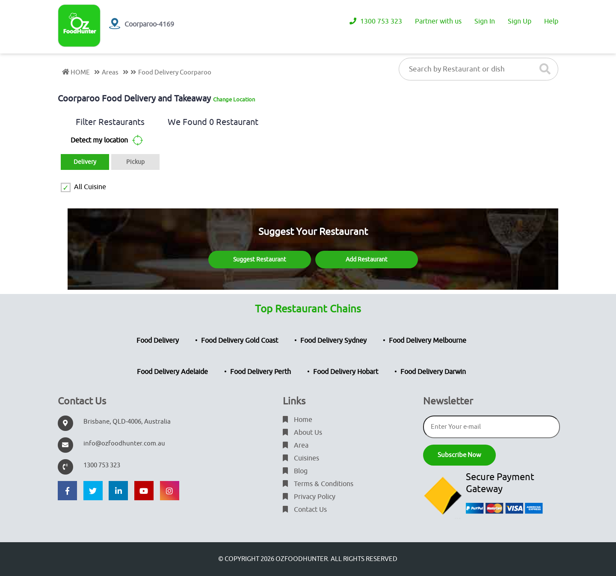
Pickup (135, 162)
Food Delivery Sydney (333, 340)
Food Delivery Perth (260, 372)
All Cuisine (90, 187)
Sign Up (519, 21)
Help (551, 21)
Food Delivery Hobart (345, 372)
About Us (302, 432)
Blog (295, 471)
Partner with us (438, 21)
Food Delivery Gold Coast (239, 340)
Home (297, 420)
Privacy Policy (309, 497)
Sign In (484, 21)
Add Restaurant (367, 259)
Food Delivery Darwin (433, 372)
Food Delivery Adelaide (172, 372)
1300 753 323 (375, 21)
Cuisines (301, 458)
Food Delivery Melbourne (427, 340)
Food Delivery (157, 340)
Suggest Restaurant (259, 259)
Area (295, 445)
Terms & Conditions (318, 484)
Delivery (85, 162)
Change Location (234, 99)
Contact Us (305, 509)
